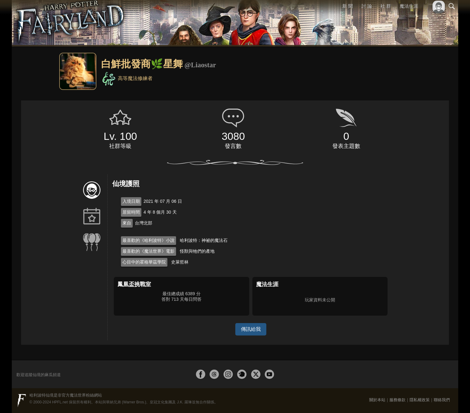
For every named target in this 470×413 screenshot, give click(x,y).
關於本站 (377, 399)
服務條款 (397, 399)
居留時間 (131, 212)
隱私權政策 (420, 399)
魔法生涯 (409, 6)
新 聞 (347, 6)
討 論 (366, 6)
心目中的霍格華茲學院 (144, 262)
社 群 (385, 6)
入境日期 (131, 201)
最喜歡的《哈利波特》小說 (148, 240)
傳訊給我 (251, 329)
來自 (126, 222)
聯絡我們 (442, 399)
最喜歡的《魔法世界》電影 (148, 251)
